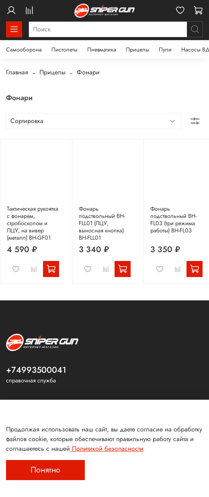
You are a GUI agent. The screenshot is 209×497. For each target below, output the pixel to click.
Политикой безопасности (106, 448)
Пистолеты (64, 49)
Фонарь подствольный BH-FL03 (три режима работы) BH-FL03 (173, 219)
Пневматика (101, 49)
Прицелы (137, 49)
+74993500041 (36, 370)
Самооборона (24, 49)
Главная (17, 72)
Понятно (45, 470)
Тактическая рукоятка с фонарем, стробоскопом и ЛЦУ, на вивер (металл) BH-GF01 (32, 223)
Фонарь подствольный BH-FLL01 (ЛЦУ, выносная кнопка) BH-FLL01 (102, 223)
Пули (165, 49)
